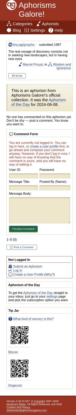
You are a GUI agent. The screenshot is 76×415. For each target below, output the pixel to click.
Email (19, 75)
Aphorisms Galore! (37, 9)
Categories (22, 24)
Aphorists (50, 24)
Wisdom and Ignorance (62, 66)
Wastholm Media (16, 404)
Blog (17, 30)
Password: (47, 169)
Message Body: (20, 193)
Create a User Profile (28, 274)
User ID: (15, 169)
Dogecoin (15, 385)
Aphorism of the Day (38, 293)
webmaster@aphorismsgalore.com (26, 410)
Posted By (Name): (53, 181)
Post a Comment (23, 247)
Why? (49, 274)
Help (59, 30)
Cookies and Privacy (18, 407)
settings (52, 296)
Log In (17, 270)
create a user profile (44, 146)
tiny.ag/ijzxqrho (24, 44)
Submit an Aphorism (27, 266)
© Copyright (38, 401)
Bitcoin (13, 352)
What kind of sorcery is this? (33, 319)
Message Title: (19, 181)
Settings (37, 30)
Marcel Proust (33, 64)
